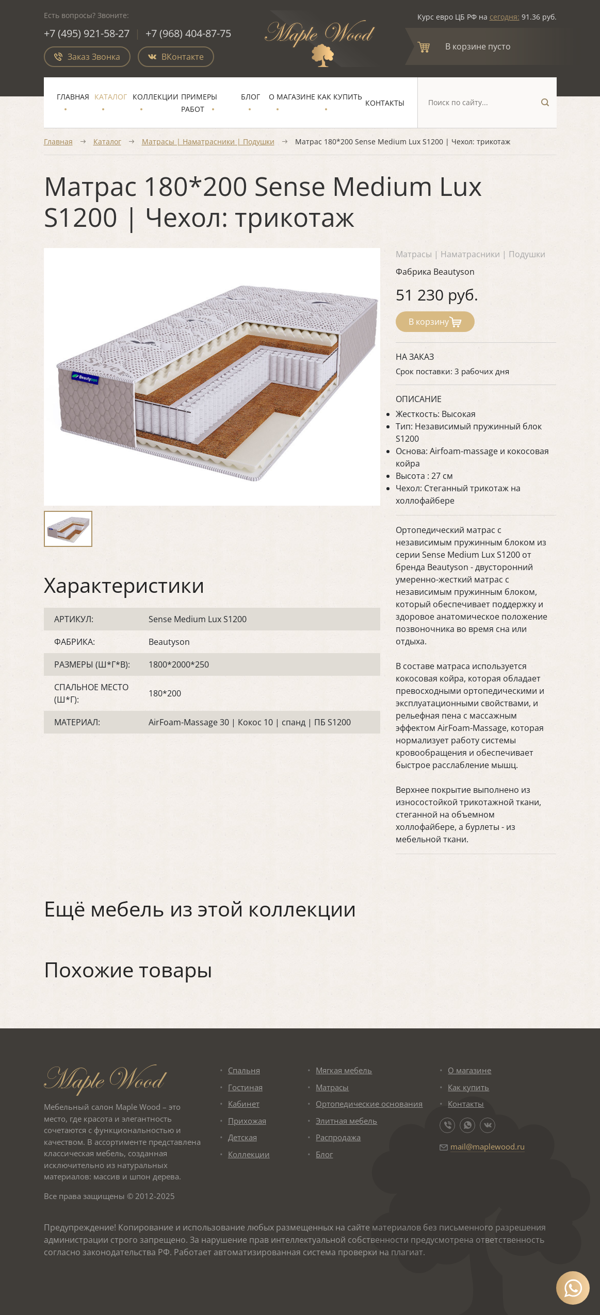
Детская (242, 1137)
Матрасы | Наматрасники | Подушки (208, 141)
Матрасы (332, 1087)
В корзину (435, 321)
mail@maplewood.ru (487, 1146)
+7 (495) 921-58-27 (86, 33)
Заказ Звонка (87, 56)
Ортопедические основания (369, 1103)
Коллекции (156, 97)
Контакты (384, 103)
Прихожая (247, 1121)
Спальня (244, 1070)
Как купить (339, 97)
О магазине (292, 97)
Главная (73, 97)
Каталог (110, 97)
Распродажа (338, 1137)
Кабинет (244, 1103)
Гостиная (245, 1087)
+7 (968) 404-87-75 (188, 33)
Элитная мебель (346, 1121)
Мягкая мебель (344, 1070)
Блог (250, 97)
